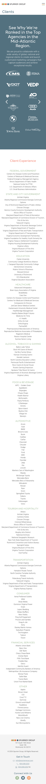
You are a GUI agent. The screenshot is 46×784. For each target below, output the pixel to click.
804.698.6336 (21, 767)
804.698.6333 (23, 764)
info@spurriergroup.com (23, 761)
